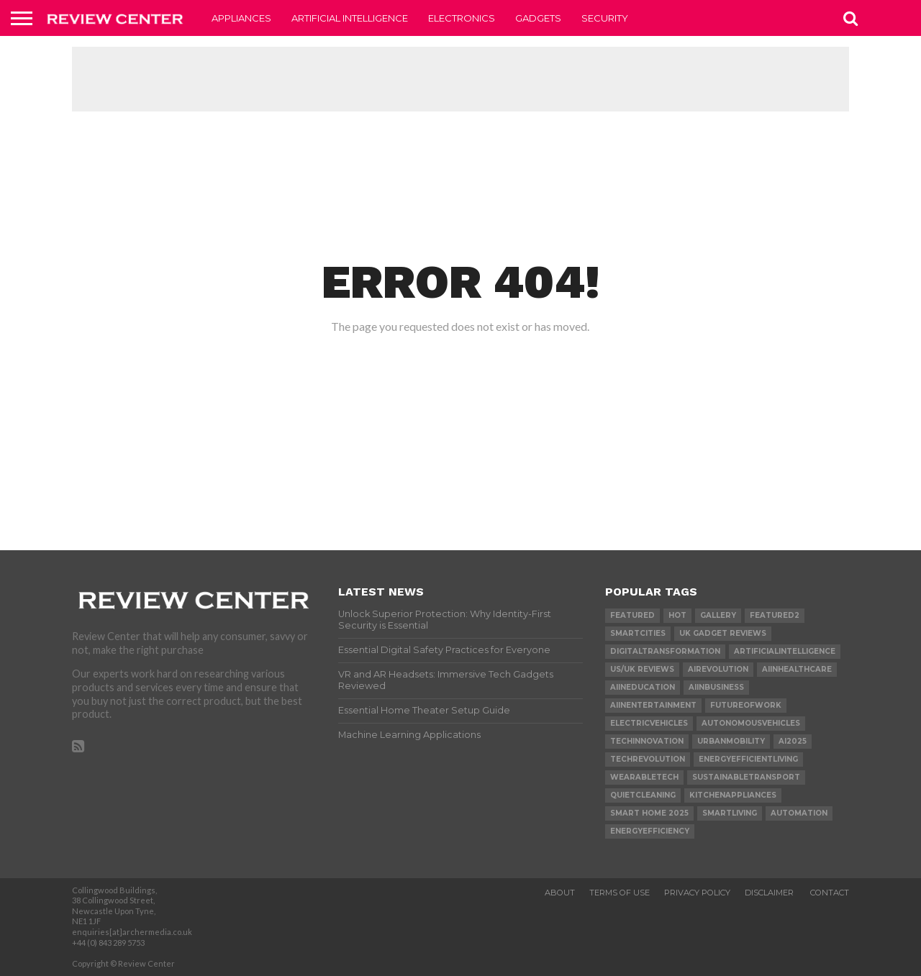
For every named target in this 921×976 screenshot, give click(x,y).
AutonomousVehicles (751, 723)
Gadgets (538, 18)
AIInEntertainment (653, 705)
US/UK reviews (642, 669)
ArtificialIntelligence (784, 651)
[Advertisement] (460, 79)
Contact (829, 893)
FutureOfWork (745, 705)
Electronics (461, 18)
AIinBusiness (716, 687)
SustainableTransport (746, 777)
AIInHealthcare (797, 669)
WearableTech (644, 777)
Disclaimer (770, 893)
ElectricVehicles (649, 723)
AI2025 (793, 741)
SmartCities (638, 633)
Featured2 (774, 615)
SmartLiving (729, 813)
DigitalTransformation (665, 651)
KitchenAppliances (732, 795)
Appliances (241, 18)
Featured (632, 615)
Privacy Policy (697, 893)
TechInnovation (647, 741)
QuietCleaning (643, 795)
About (560, 893)
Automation (799, 813)
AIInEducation (642, 687)
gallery (718, 615)
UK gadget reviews (722, 633)
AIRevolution (718, 669)
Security (604, 18)
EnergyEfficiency (649, 831)
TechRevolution (647, 759)
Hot (677, 615)
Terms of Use (619, 893)
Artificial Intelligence (349, 18)
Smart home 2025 (649, 813)
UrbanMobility (731, 741)
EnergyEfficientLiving (748, 759)
